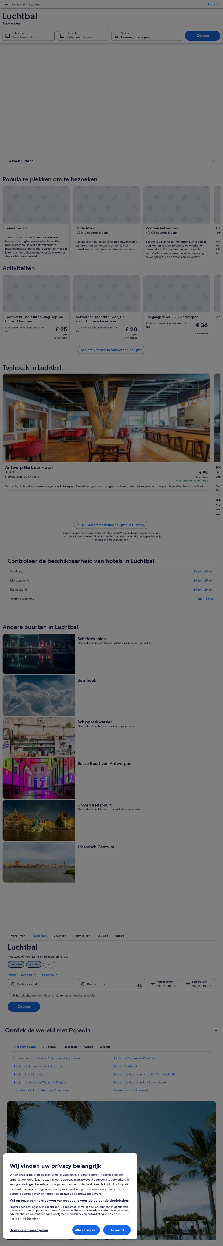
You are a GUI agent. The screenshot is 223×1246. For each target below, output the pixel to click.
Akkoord (117, 1230)
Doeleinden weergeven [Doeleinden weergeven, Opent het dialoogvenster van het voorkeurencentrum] (29, 1230)
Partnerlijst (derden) (25, 1218)
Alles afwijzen (86, 1230)
